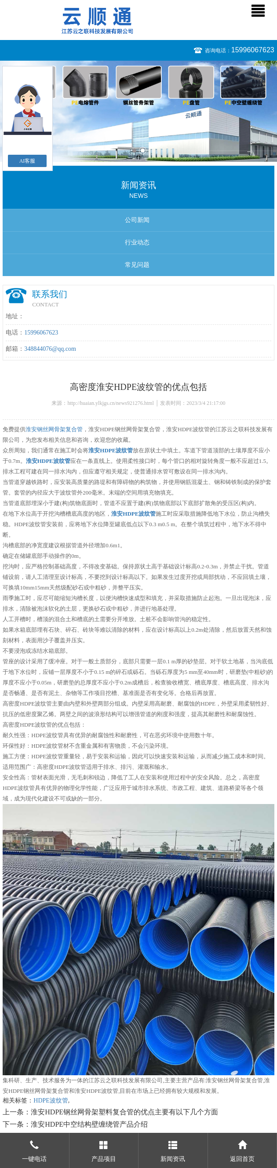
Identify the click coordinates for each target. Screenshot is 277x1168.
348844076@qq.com (50, 349)
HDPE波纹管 (50, 1100)
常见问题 (137, 265)
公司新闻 (137, 220)
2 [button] (143, 151)
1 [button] (134, 151)
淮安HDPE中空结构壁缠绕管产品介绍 (89, 1124)
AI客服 (27, 161)
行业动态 (137, 242)
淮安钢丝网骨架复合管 (54, 429)
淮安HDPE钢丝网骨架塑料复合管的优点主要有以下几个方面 (124, 1112)
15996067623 (252, 50)
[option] (138, 111)
